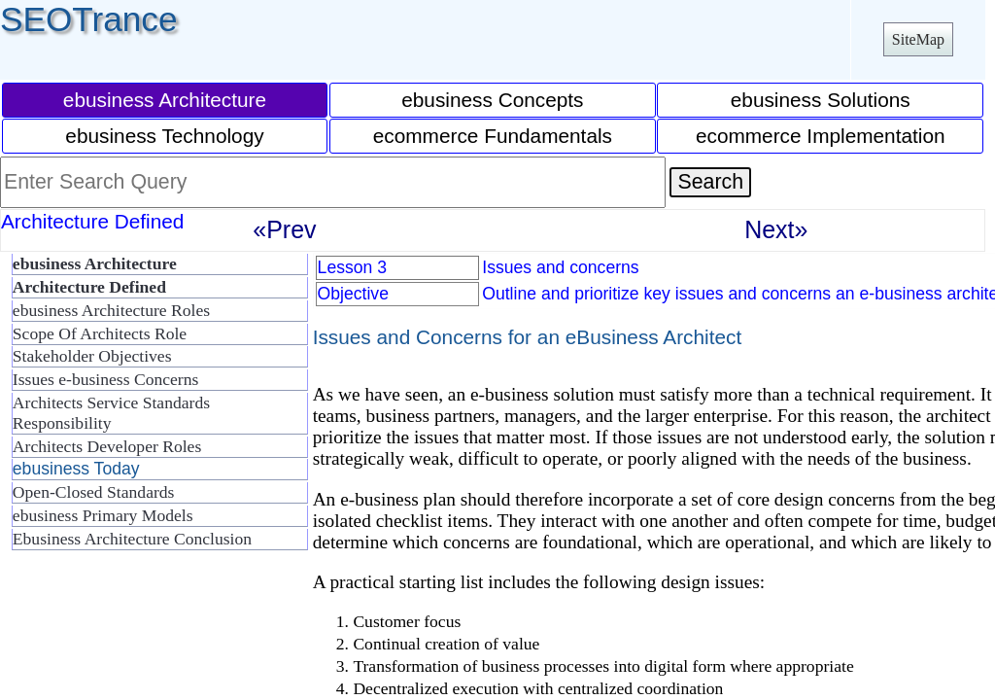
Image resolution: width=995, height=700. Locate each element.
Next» (775, 229)
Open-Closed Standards (94, 492)
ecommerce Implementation (820, 135)
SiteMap (918, 39)
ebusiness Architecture (164, 99)
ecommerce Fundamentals (492, 135)
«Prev (284, 229)
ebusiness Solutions (820, 99)
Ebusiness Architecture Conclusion (132, 538)
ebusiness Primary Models (103, 515)
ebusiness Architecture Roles (111, 310)
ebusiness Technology (164, 135)
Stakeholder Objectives (92, 356)
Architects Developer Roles (107, 446)
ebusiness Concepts (492, 99)
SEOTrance (89, 19)
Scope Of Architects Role (100, 333)
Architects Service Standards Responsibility (111, 413)
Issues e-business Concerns (106, 379)
